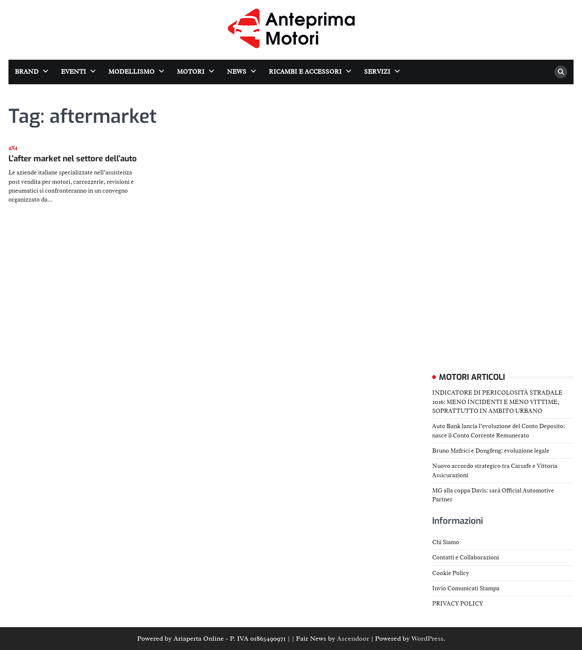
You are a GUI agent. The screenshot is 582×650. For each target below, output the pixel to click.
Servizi (377, 72)
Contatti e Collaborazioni (465, 557)
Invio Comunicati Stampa (465, 588)
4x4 (12, 148)
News (236, 72)
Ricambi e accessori (305, 72)
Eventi (73, 72)
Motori (190, 72)
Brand (27, 72)
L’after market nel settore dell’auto (72, 158)
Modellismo (131, 72)
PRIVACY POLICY (457, 603)
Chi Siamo (445, 542)
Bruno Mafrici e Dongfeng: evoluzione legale (490, 450)
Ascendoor (353, 638)
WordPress (427, 638)
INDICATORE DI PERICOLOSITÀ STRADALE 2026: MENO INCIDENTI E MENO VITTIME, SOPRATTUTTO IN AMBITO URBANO (497, 402)
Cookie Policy (450, 573)
